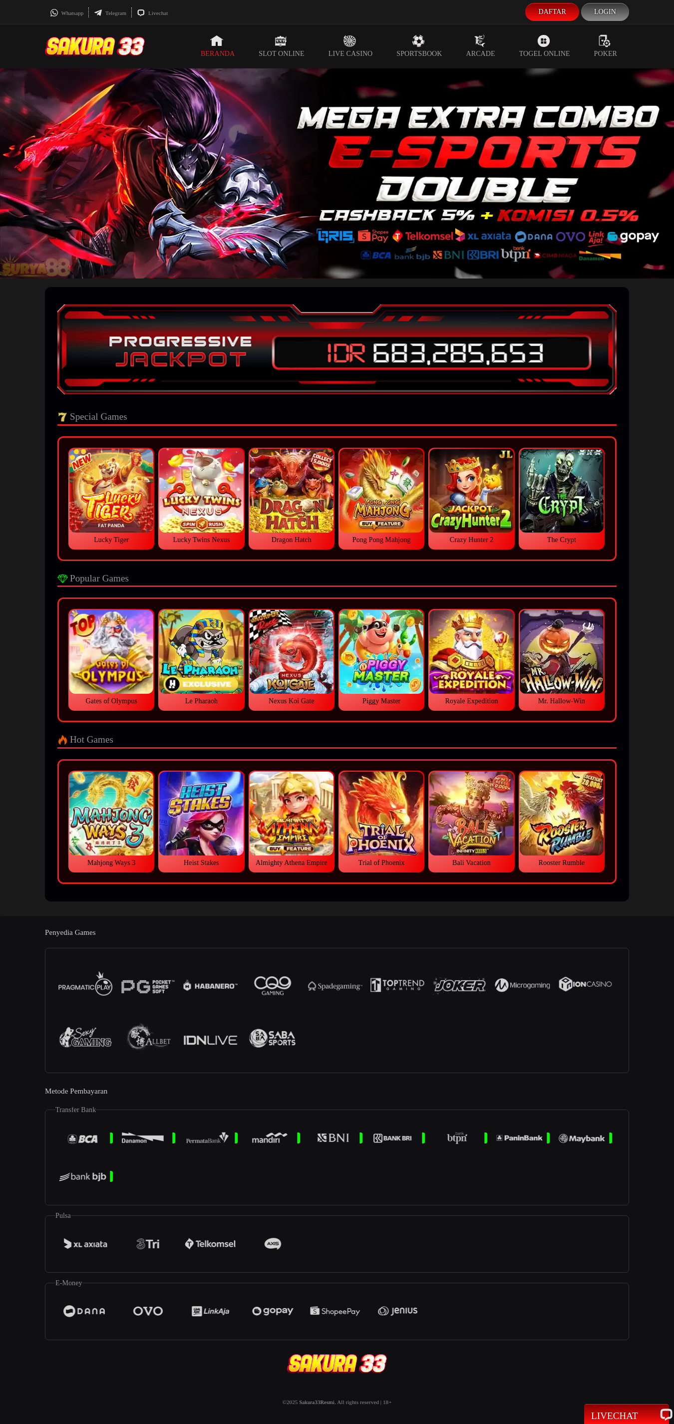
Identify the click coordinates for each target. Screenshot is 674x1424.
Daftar (552, 11)
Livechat (152, 13)
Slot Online (281, 45)
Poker (605, 45)
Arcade (480, 45)
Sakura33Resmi (317, 1402)
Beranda (218, 45)
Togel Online (544, 45)
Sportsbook (419, 45)
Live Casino (351, 45)
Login (605, 11)
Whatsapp (66, 13)
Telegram (110, 13)
